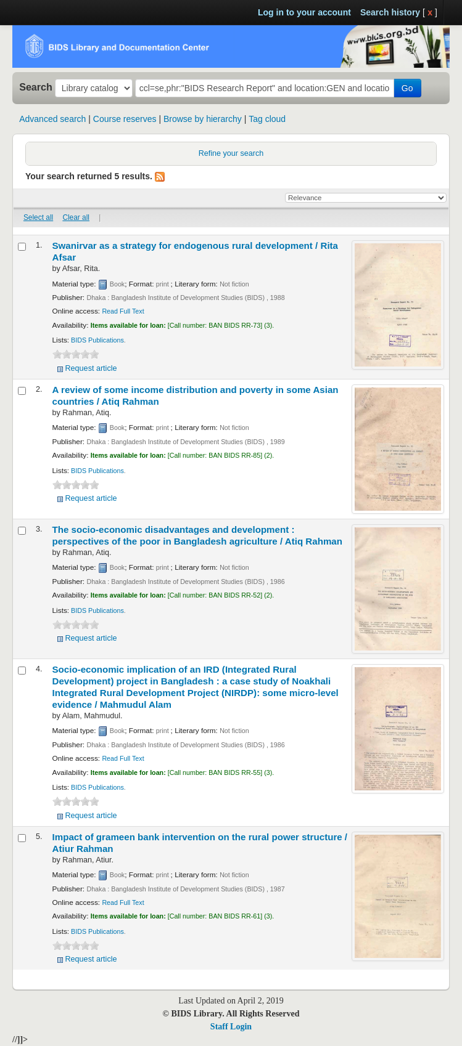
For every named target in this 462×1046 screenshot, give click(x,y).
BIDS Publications (97, 340)
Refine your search (231, 153)
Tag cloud (267, 119)
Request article (91, 368)
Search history (390, 12)
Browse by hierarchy (202, 119)
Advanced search (52, 119)
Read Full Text (123, 311)
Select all (38, 217)
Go (407, 88)
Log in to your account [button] (304, 12)
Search (35, 86)
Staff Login (231, 1026)
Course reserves (125, 119)
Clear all (75, 217)
